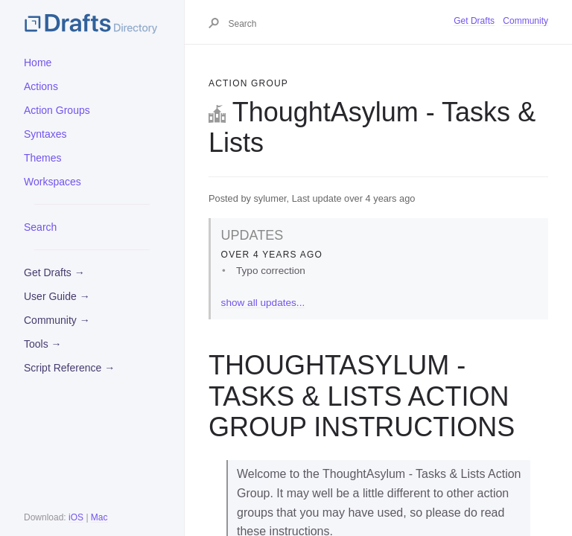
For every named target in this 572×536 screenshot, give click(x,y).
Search (40, 227)
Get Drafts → (54, 272)
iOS (76, 517)
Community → (57, 320)
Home (37, 62)
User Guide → (57, 296)
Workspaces (52, 182)
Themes (43, 158)
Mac (99, 517)
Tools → (43, 344)
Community (525, 21)
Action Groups (57, 110)
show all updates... (263, 302)
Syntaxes (45, 134)
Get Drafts (474, 21)
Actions (41, 86)
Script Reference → (69, 368)
